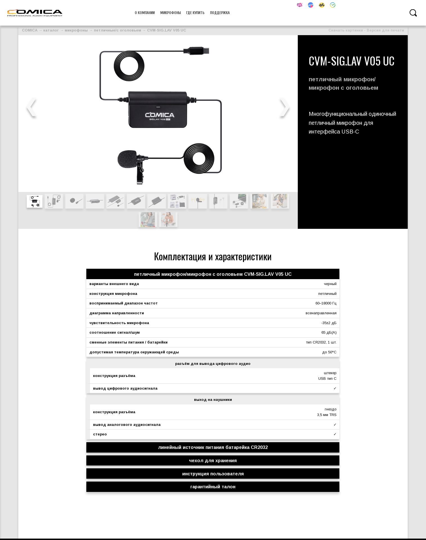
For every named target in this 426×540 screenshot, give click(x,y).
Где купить (195, 13)
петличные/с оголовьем (117, 30)
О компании (145, 13)
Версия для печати (385, 30)
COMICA (29, 30)
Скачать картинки (345, 30)
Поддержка (220, 13)
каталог (51, 30)
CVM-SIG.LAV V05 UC (166, 30)
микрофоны (170, 13)
